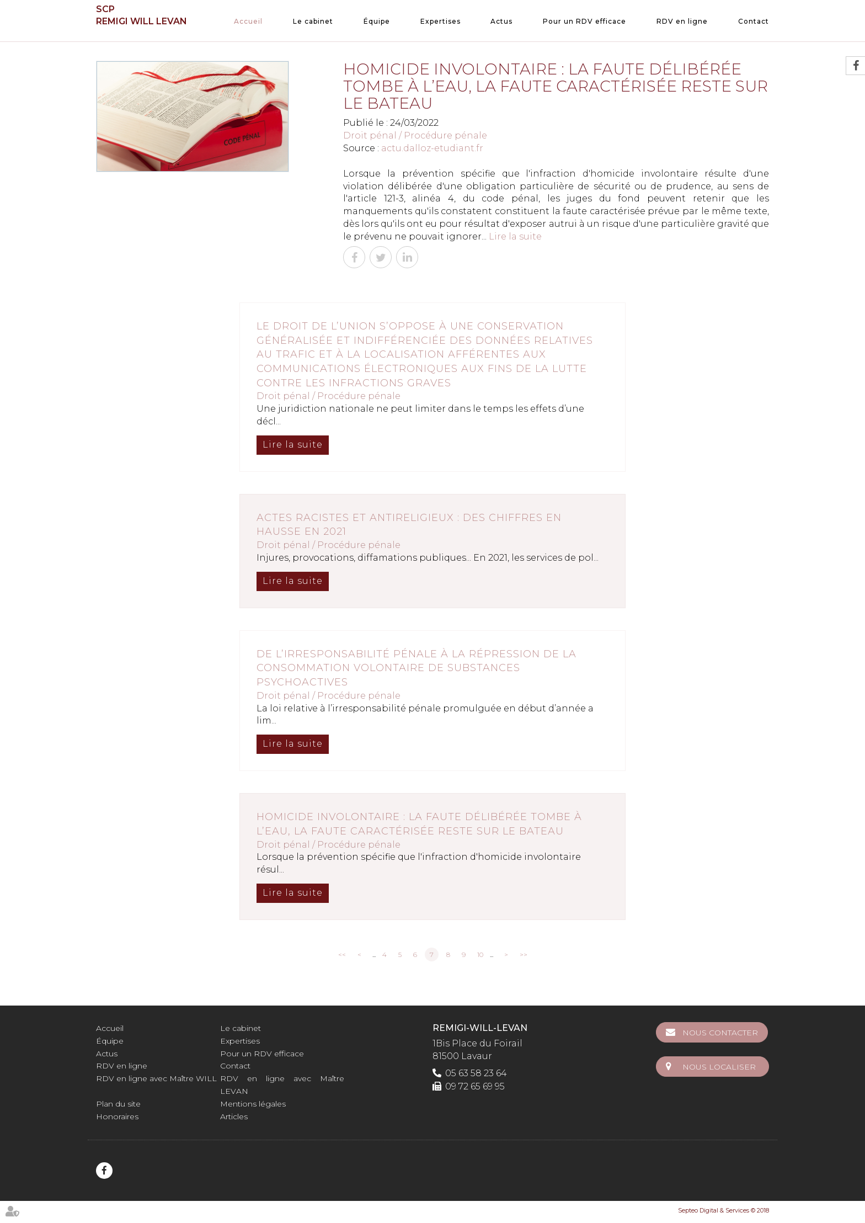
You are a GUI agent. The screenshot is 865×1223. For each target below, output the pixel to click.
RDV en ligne (682, 21)
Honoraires (117, 1116)
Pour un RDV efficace (584, 21)
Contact (753, 21)
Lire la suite (515, 236)
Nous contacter (721, 1033)
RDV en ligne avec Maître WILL (156, 1078)
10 (480, 954)
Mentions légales (253, 1104)
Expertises (440, 21)
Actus (501, 21)
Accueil (248, 21)
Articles (234, 1116)
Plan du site (118, 1104)
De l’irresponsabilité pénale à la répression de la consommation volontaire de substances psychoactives (416, 668)
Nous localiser (720, 1066)
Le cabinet (313, 21)
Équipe (377, 21)
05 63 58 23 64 (476, 1073)
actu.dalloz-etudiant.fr (432, 148)
